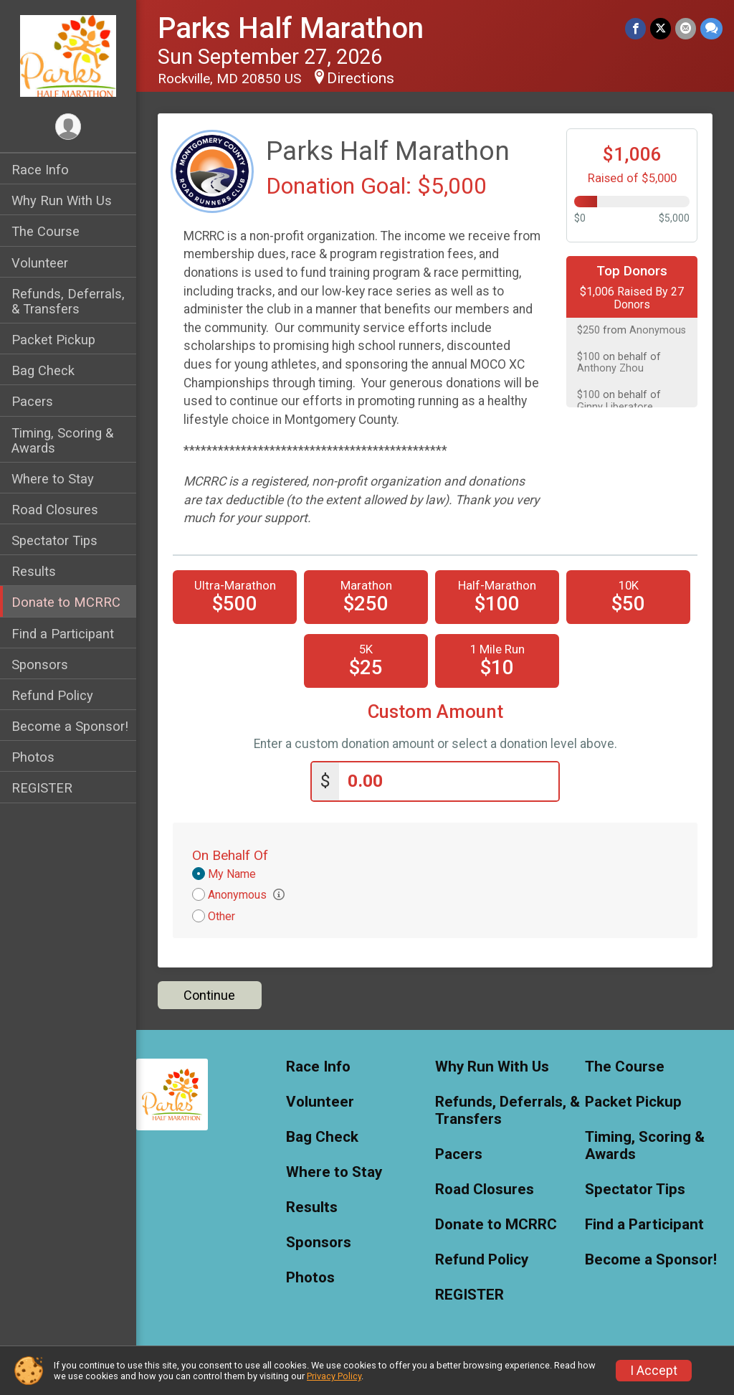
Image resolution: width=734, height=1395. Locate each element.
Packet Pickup (53, 339)
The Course (45, 231)
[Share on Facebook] (635, 28)
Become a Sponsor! (69, 726)
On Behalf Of (230, 855)
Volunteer (39, 262)
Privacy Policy (334, 1376)
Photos (32, 757)
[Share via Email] (685, 28)
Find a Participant (62, 633)
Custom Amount (435, 711)
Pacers (32, 401)
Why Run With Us (61, 200)
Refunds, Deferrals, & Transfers (68, 301)
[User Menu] (68, 126)
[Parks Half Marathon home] (68, 55)
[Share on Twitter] (660, 28)
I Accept (653, 1370)
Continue (209, 995)
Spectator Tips (54, 540)
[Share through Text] (711, 28)
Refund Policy (52, 695)
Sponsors (39, 664)
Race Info (40, 169)
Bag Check (43, 370)
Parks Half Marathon (291, 28)
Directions (360, 78)
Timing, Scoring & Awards (62, 440)
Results (33, 571)
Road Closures (54, 509)
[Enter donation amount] (448, 781)
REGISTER (41, 787)
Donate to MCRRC (65, 602)
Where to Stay (52, 478)
